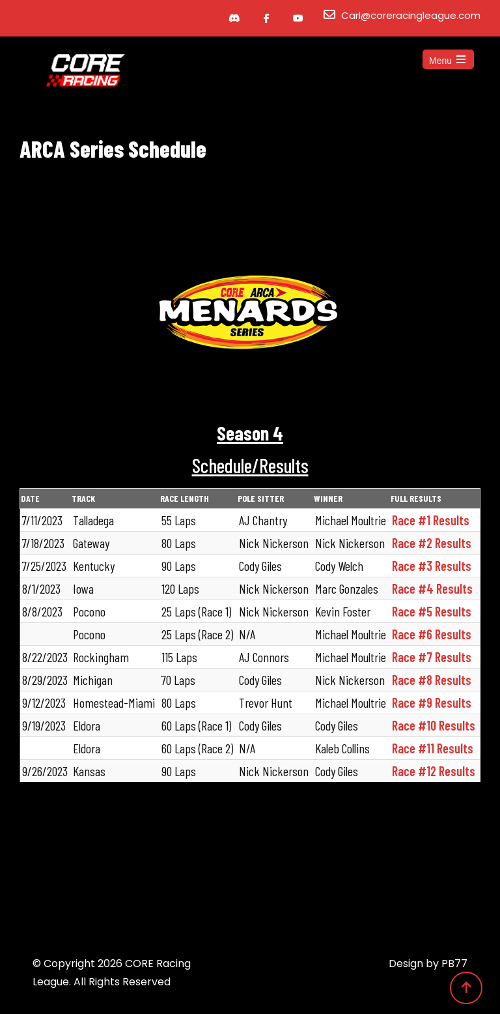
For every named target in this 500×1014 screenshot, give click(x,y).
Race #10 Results (433, 725)
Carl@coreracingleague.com (410, 15)
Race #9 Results (431, 702)
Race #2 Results (431, 543)
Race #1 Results (430, 520)
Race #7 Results (431, 657)
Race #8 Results (431, 680)
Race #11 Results (432, 748)
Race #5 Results (431, 611)
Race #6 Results (431, 634)
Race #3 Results (431, 565)
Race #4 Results (432, 588)
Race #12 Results (433, 771)
